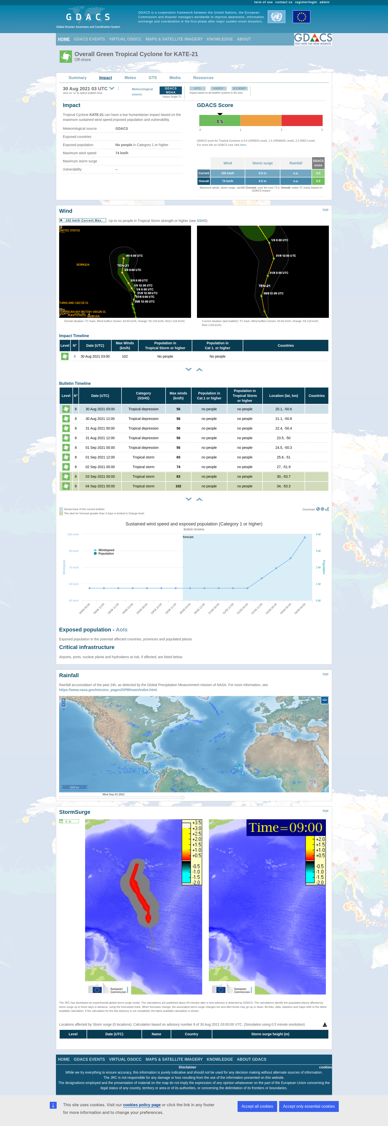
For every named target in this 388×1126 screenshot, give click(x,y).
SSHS (201, 221)
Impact (105, 78)
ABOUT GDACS (251, 1059)
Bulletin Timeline (75, 383)
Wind (227, 163)
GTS (153, 78)
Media (175, 78)
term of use (263, 2)
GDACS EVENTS (89, 39)
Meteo (130, 78)
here (243, 144)
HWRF (218, 88)
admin (325, 2)
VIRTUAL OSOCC (125, 39)
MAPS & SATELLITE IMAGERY (174, 39)
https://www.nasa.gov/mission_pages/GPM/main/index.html (108, 690)
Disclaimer (187, 1067)
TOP (325, 210)
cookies (325, 1067)
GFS (197, 88)
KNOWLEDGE (220, 39)
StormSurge (74, 812)
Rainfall (296, 163)
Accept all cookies (257, 1106)
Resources (203, 78)
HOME (64, 39)
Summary (78, 78)
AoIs (122, 630)
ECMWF (239, 88)
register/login (306, 2)
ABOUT (244, 39)
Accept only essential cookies (309, 1106)
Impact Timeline (74, 336)
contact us (284, 2)
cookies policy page (142, 1105)
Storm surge (262, 163)
